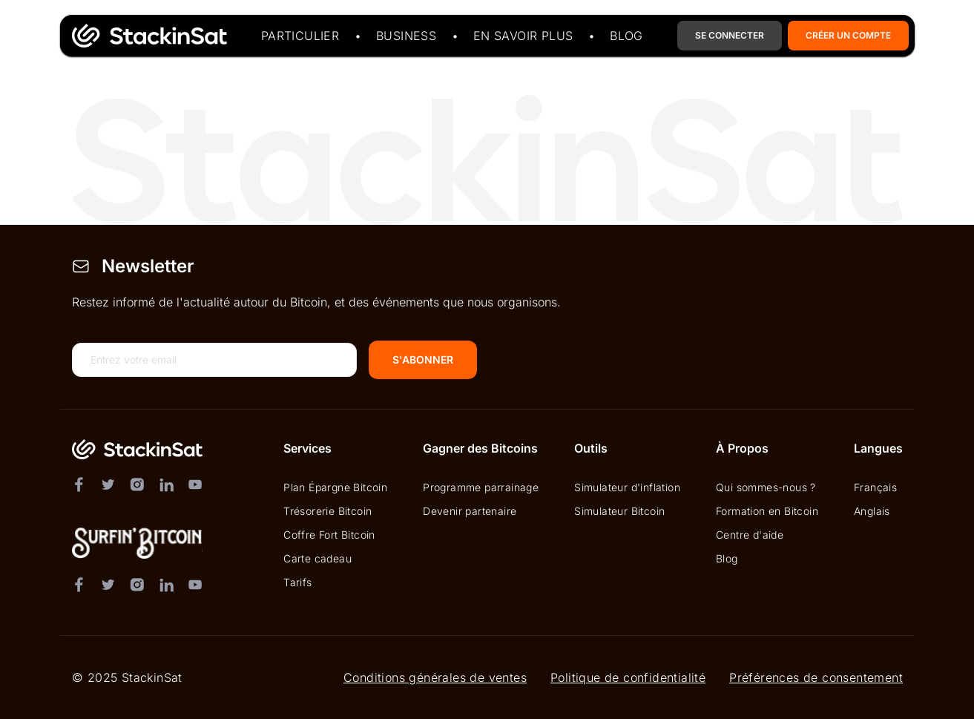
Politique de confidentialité (627, 677)
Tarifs (297, 582)
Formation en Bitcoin (767, 511)
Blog (626, 35)
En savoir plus (523, 35)
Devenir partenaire (469, 511)
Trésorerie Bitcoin (327, 511)
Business (405, 35)
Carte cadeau (317, 558)
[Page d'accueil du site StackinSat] (146, 35)
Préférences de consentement (816, 677)
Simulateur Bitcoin (619, 511)
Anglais (872, 511)
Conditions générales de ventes (434, 677)
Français (875, 487)
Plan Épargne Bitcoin (335, 487)
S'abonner (422, 359)
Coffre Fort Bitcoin (329, 534)
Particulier (299, 35)
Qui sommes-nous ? (766, 487)
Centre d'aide (749, 534)
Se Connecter (729, 35)
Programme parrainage (481, 487)
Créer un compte (848, 35)
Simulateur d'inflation (627, 487)
